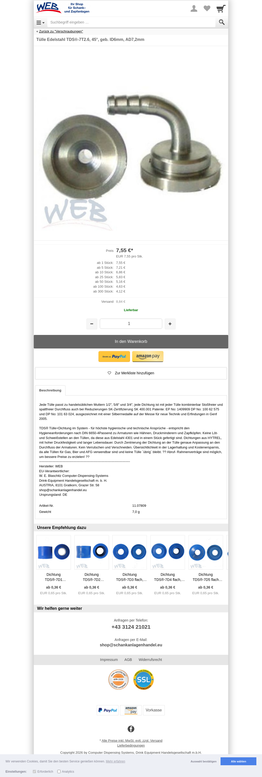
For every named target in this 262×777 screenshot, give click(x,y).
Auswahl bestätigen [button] (203, 761)
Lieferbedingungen (131, 745)
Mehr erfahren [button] (115, 761)
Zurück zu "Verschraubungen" (61, 31)
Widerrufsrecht (150, 660)
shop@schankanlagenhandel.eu (131, 645)
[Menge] (131, 324)
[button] (114, 356)
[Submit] (222, 22)
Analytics (68, 771)
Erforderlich (45, 771)
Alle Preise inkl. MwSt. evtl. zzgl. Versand (132, 740)
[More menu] (194, 8)
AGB (128, 660)
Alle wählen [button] (238, 761)
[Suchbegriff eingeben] (131, 22)
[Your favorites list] (207, 8)
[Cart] (221, 8)
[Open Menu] (40, 22)
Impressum (109, 660)
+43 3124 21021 (131, 627)
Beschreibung (50, 390)
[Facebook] (131, 729)
